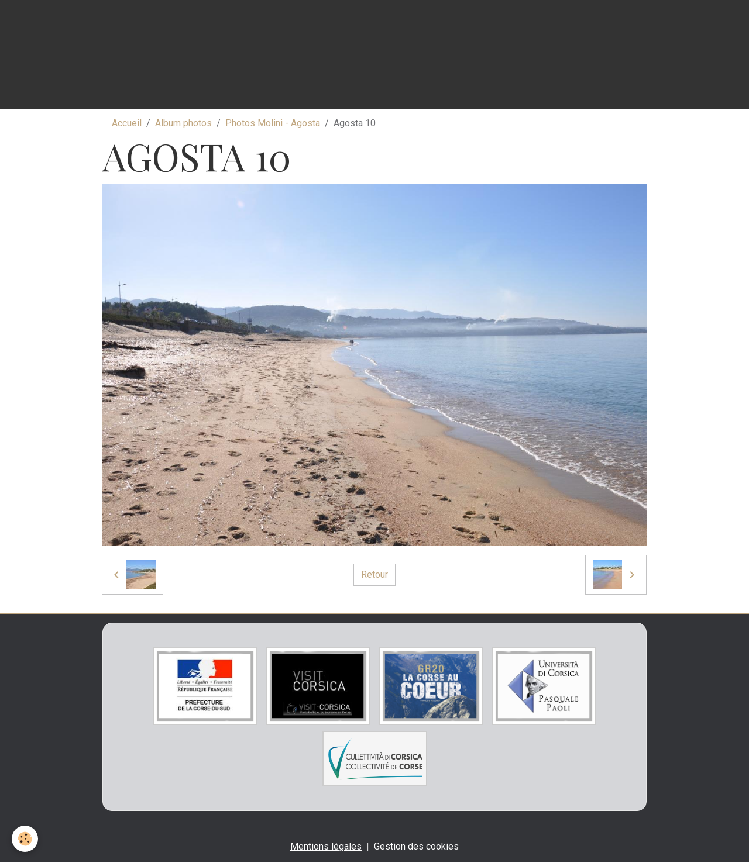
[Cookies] (25, 839)
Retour (374, 574)
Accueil (127, 123)
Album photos (183, 123)
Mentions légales (326, 846)
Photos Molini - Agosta (272, 123)
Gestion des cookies (416, 846)
